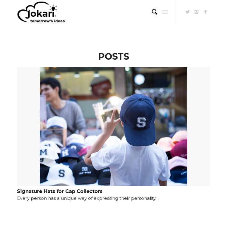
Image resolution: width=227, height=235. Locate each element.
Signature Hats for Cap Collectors (60, 191)
